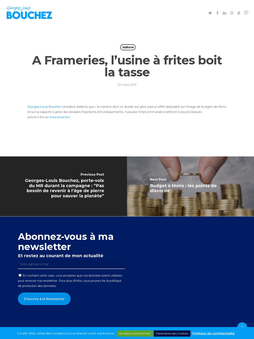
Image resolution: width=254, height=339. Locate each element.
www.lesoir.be (59, 117)
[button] (246, 13)
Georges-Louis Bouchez (44, 107)
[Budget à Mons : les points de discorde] (190, 186)
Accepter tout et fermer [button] (134, 333)
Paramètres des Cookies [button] (172, 333)
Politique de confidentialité (213, 333)
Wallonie (128, 47)
